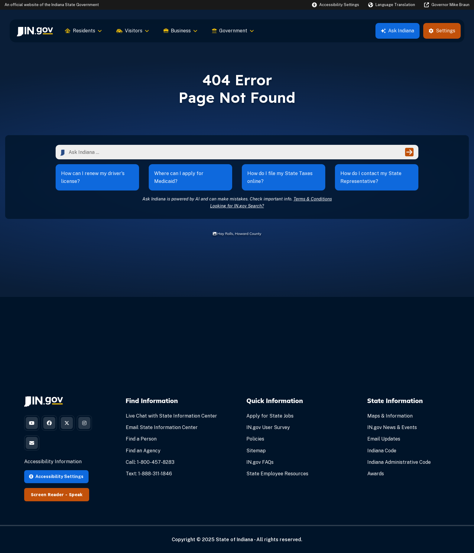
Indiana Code (381, 451)
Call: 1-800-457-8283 (150, 462)
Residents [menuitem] (83, 31)
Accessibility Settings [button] (56, 476)
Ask (397, 31)
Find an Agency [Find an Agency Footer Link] (143, 451)
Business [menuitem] (180, 31)
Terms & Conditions (313, 198)
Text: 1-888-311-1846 (149, 474)
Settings (442, 31)
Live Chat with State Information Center (171, 416)
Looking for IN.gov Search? (237, 205)
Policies (255, 439)
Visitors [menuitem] (132, 31)
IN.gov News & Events (392, 427)
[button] (335, 5)
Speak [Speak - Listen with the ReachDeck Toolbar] (76, 494)
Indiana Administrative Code (399, 462)
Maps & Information (390, 416)
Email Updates (383, 439)
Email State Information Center (162, 427)
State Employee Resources (277, 474)
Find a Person (141, 439)
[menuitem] (35, 31)
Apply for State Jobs (270, 416)
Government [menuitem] (233, 31)
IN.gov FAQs (260, 462)
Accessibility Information (53, 461)
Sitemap (256, 451)
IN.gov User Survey (268, 427)
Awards (375, 474)
